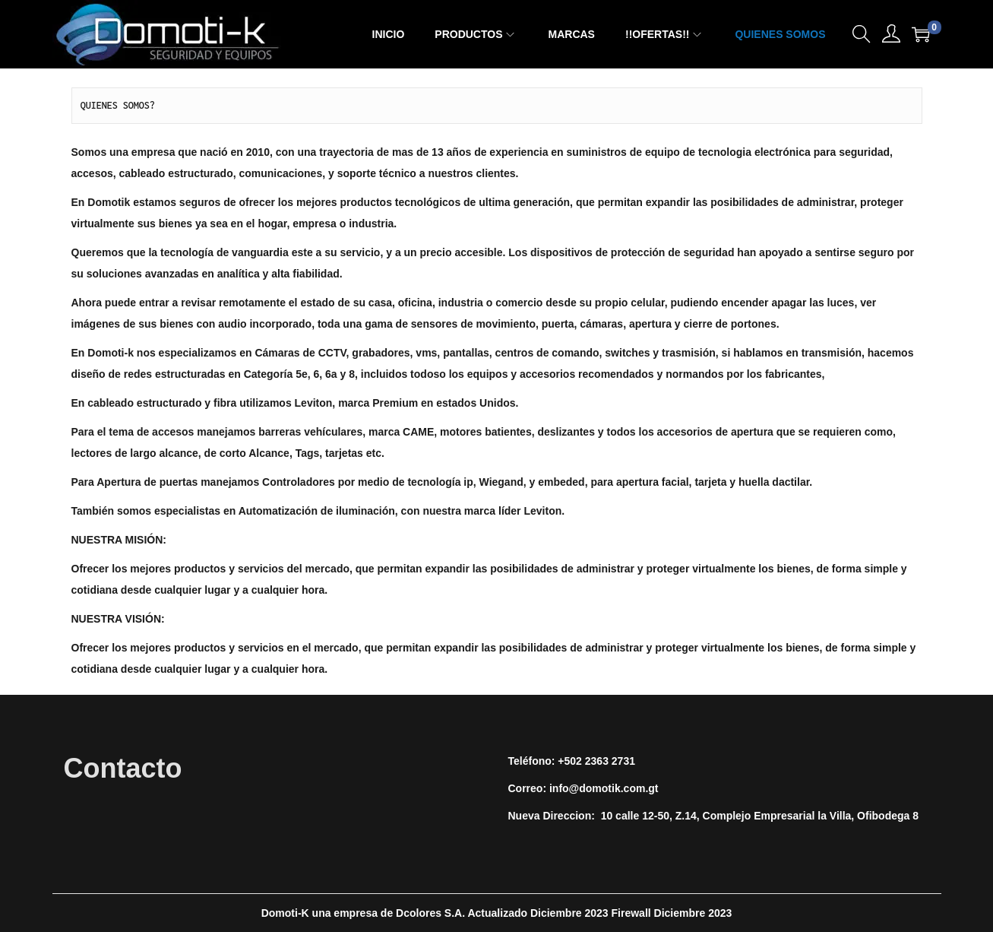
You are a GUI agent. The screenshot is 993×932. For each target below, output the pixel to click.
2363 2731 (610, 761)
